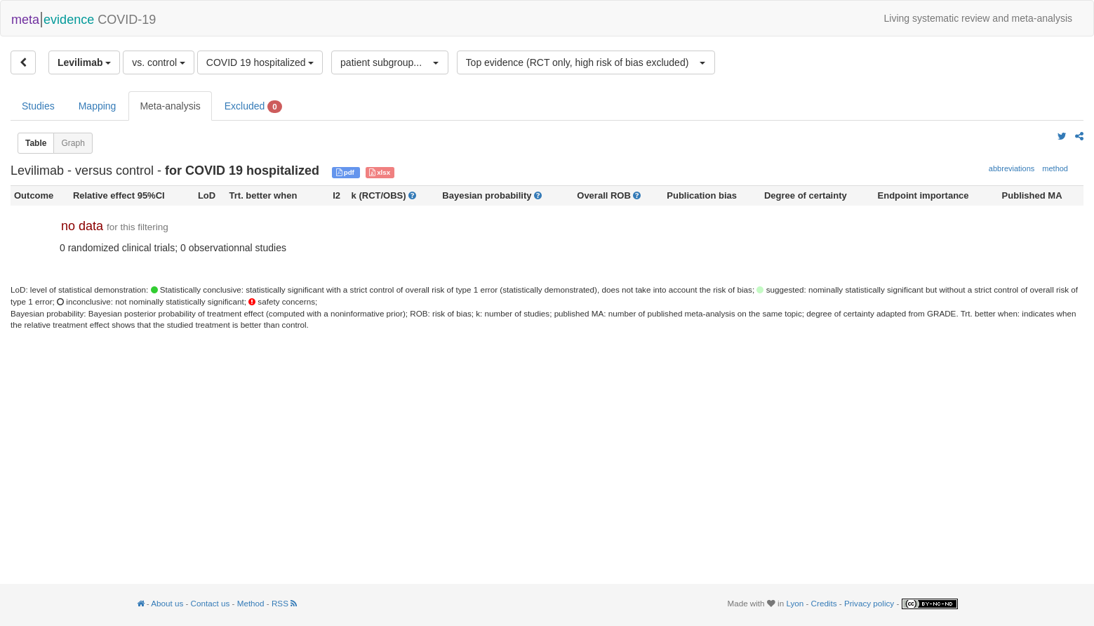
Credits (824, 603)
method (1055, 168)
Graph (72, 143)
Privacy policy (869, 603)
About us (167, 603)
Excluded (253, 106)
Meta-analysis (170, 106)
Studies (38, 106)
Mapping (97, 106)
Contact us (210, 603)
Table (35, 143)
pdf (346, 172)
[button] (389, 62)
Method (251, 603)
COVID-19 (83, 18)
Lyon (794, 603)
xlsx (379, 172)
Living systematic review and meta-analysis (978, 18)
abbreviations (1011, 168)
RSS (284, 603)
